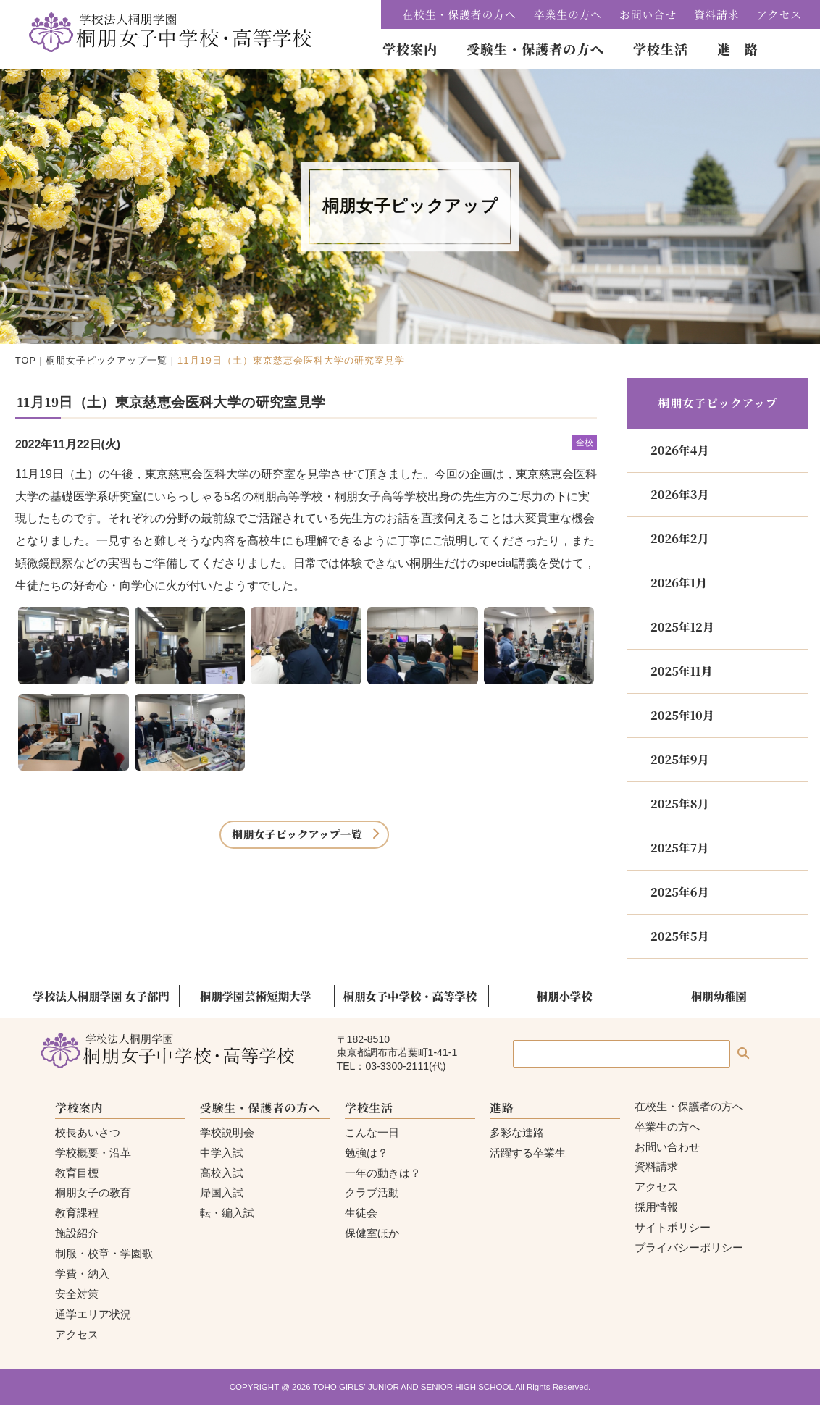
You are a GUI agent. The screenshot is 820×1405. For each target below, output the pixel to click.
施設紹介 (77, 1233)
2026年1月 (678, 582)
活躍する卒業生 (528, 1152)
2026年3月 (679, 494)
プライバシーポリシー (689, 1247)
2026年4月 (679, 450)
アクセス (779, 14)
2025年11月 (681, 671)
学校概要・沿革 (93, 1152)
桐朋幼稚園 (719, 996)
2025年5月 (679, 936)
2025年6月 (679, 892)
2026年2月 (679, 538)
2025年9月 (679, 759)
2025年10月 (682, 715)
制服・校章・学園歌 (104, 1253)
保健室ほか (372, 1233)
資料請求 (717, 14)
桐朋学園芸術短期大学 (255, 996)
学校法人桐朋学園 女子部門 (101, 996)
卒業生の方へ (568, 14)
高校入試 (221, 1173)
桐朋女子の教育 (93, 1192)
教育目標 (77, 1173)
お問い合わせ (667, 1147)
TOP (25, 360)
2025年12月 (682, 626)
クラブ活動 (372, 1192)
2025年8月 (679, 803)
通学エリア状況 (93, 1314)
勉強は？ (366, 1152)
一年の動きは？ (383, 1173)
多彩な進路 (517, 1132)
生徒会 (361, 1213)
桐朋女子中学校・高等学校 (410, 996)
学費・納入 (82, 1273)
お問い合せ (648, 14)
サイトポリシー (673, 1227)
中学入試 (221, 1152)
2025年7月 (679, 847)
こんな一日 (372, 1132)
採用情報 (656, 1207)
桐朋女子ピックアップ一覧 (106, 360)
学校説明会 (227, 1132)
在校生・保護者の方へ (459, 14)
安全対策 (77, 1294)
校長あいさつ (87, 1132)
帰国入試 (221, 1192)
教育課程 (77, 1213)
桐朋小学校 (565, 996)
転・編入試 (227, 1213)
